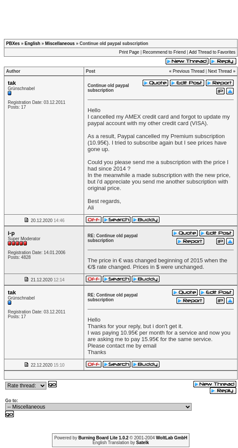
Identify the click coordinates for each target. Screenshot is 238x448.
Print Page (129, 52)
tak (12, 83)
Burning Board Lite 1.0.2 (103, 437)
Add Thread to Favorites (212, 52)
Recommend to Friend (164, 52)
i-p (11, 233)
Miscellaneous (60, 43)
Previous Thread (188, 71)
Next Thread (220, 71)
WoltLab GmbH (171, 437)
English (32, 43)
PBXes (13, 43)
